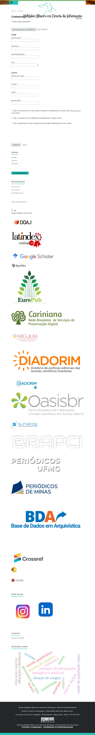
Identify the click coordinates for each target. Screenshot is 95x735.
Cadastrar (16, 144)
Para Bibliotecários (17, 193)
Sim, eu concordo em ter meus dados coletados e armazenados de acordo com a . (46, 112)
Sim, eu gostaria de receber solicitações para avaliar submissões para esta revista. (41, 123)
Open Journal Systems (19, 202)
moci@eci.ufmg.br (17, 638)
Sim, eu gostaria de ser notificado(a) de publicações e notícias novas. (36, 118)
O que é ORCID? (42, 29)
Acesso (24, 145)
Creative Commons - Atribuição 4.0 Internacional (47, 727)
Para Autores (15, 190)
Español (14, 160)
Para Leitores (15, 187)
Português (14, 164)
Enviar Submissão (20, 173)
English (13, 157)
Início (13, 11)
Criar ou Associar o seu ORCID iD (24, 29)
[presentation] (27, 134)
